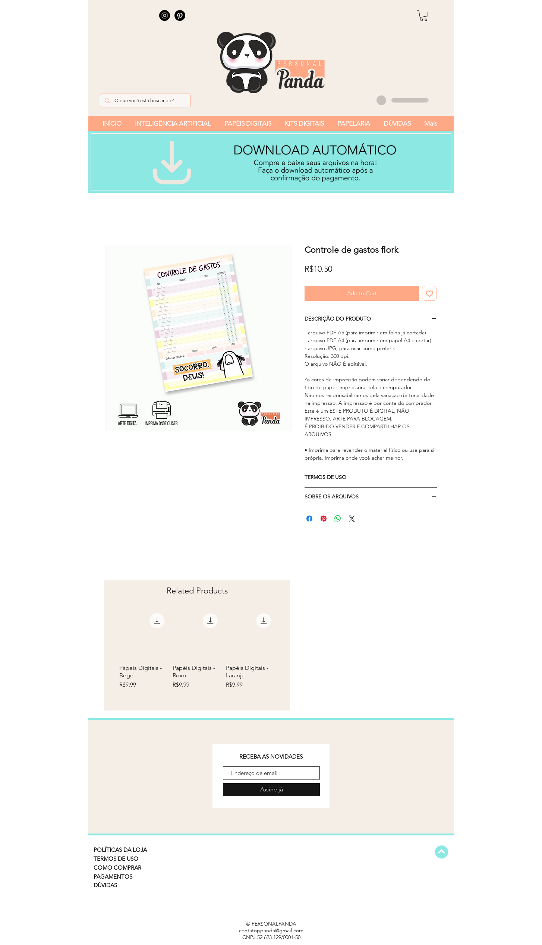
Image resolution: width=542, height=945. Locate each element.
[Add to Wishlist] (429, 293)
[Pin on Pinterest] (323, 518)
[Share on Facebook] (309, 518)
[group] (197, 656)
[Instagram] (164, 15)
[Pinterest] (179, 15)
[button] (423, 15)
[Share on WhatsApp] (337, 518)
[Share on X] (351, 518)
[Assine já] (271, 789)
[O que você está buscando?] (144, 100)
